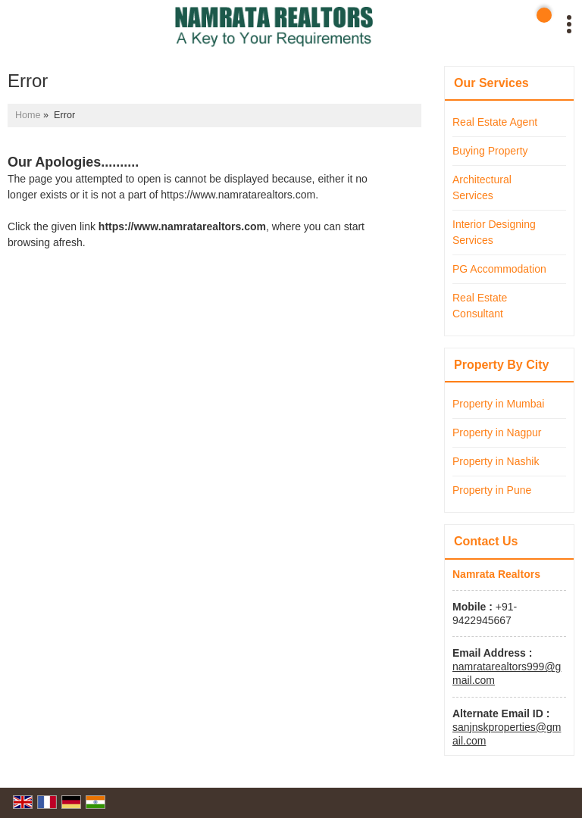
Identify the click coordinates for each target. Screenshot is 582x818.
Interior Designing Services (494, 232)
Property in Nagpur (497, 432)
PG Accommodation (499, 269)
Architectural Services (482, 187)
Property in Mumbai (498, 404)
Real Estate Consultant (479, 306)
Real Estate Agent (494, 122)
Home (28, 115)
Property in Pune (491, 490)
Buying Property (490, 151)
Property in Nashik (495, 461)
